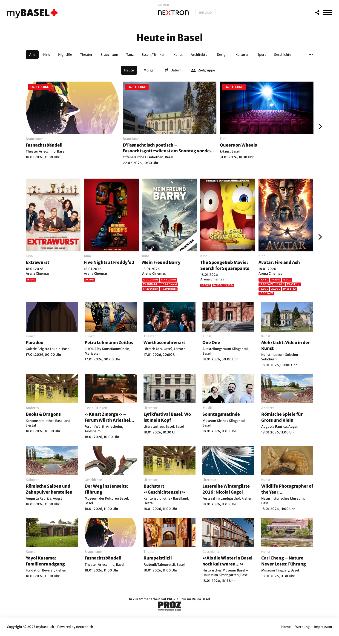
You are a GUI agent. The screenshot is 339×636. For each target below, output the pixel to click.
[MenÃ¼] (327, 12)
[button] (310, 54)
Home (286, 627)
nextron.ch (84, 627)
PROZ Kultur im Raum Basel (188, 599)
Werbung (302, 627)
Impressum (323, 627)
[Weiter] (319, 126)
